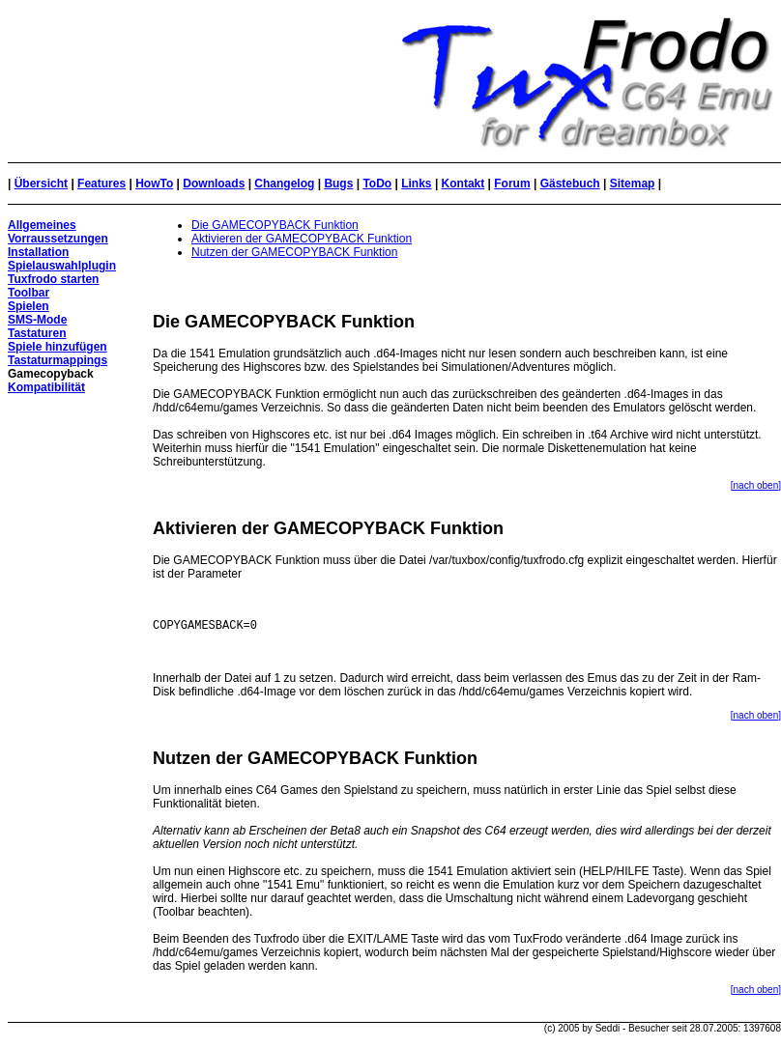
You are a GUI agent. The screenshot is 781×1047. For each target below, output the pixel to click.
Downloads (214, 183)
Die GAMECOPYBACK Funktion (275, 225)
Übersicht (41, 183)
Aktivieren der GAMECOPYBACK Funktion (301, 238)
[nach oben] (756, 485)
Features (101, 183)
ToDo (376, 183)
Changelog (284, 183)
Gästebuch (570, 183)
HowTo (154, 183)
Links (416, 183)
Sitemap (632, 183)
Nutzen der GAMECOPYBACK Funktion (294, 252)
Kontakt (463, 183)
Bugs (338, 183)
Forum (512, 183)
